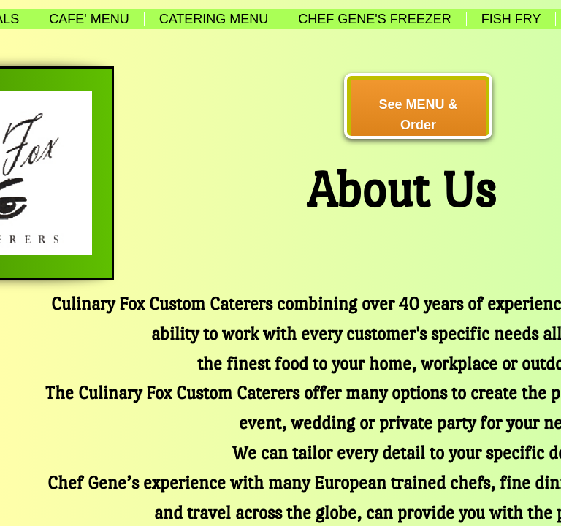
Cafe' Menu (89, 19)
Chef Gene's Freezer (374, 19)
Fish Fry (511, 19)
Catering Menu (214, 19)
